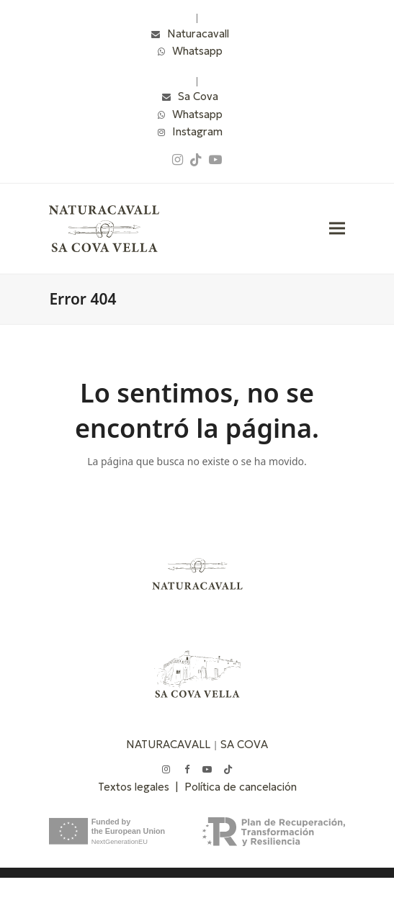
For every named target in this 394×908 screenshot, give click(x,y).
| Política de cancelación (236, 787)
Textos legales (136, 787)
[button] (337, 228)
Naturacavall (198, 33)
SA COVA (244, 744)
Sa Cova (198, 96)
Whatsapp (197, 51)
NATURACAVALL (168, 744)
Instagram (197, 131)
